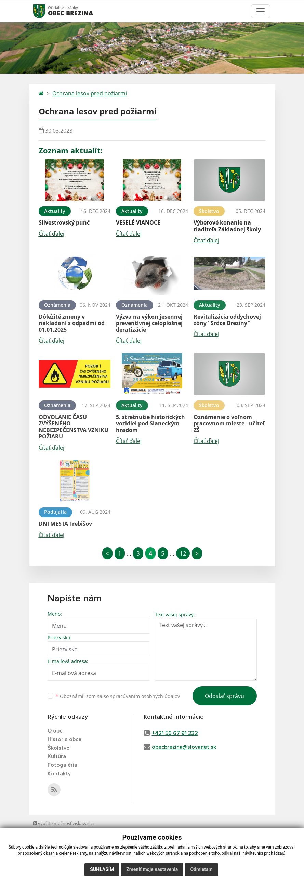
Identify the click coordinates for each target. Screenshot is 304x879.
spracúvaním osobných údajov (145, 696)
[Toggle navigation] (260, 11)
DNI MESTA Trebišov (65, 523)
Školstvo (59, 748)
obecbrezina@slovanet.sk (184, 747)
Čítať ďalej (51, 234)
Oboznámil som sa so (118, 696)
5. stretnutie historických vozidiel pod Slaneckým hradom (150, 423)
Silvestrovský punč (64, 222)
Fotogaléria (62, 765)
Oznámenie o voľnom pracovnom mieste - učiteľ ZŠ (229, 423)
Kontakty (59, 773)
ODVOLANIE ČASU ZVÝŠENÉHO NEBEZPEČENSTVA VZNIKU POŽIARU (73, 427)
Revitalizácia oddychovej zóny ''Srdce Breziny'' (227, 320)
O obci (56, 731)
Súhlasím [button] (102, 869)
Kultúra (57, 756)
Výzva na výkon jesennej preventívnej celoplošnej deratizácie (149, 323)
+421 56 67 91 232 (175, 733)
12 (183, 553)
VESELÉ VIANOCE (138, 222)
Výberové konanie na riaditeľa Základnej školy (227, 226)
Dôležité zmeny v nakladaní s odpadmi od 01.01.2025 (72, 323)
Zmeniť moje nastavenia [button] (152, 869)
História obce (64, 739)
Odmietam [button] (201, 869)
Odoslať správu (224, 696)
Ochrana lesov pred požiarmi (89, 93)
